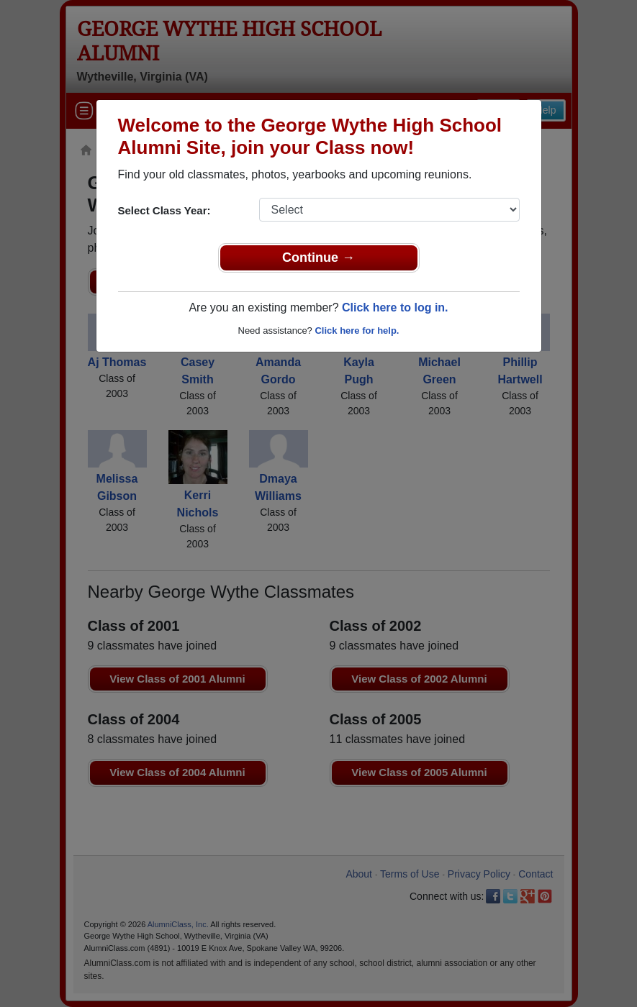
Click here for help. (357, 330)
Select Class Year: (164, 210)
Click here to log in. (395, 307)
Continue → (318, 257)
